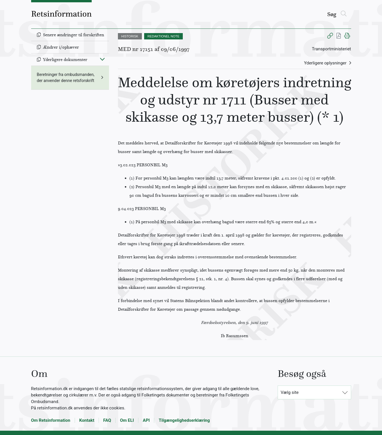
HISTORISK (129, 36)
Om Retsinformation (50, 420)
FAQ (107, 420)
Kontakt (86, 420)
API (146, 420)
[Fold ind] (102, 59)
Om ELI (127, 420)
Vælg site (290, 392)
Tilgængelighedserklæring (184, 420)
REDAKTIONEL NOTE (164, 36)
